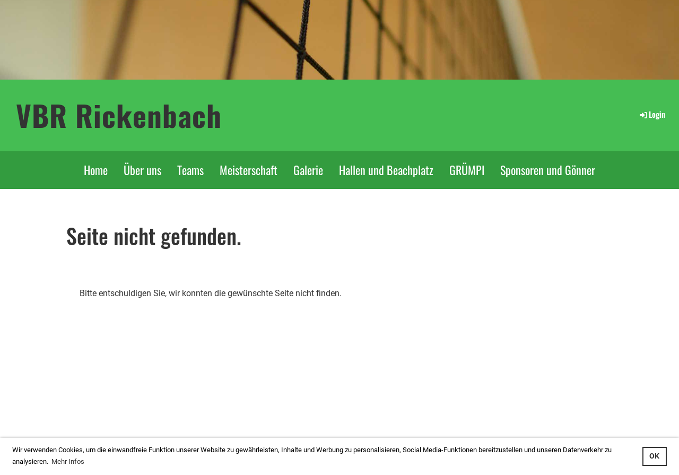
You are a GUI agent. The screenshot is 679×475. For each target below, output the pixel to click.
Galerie (308, 169)
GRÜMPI (466, 169)
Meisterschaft (248, 169)
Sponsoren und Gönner (547, 169)
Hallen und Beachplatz (386, 169)
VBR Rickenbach (119, 114)
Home (96, 169)
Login (651, 114)
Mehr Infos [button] (67, 461)
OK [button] (654, 456)
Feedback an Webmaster (536, 411)
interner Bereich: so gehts (134, 411)
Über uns (142, 169)
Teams (190, 169)
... (185, 411)
